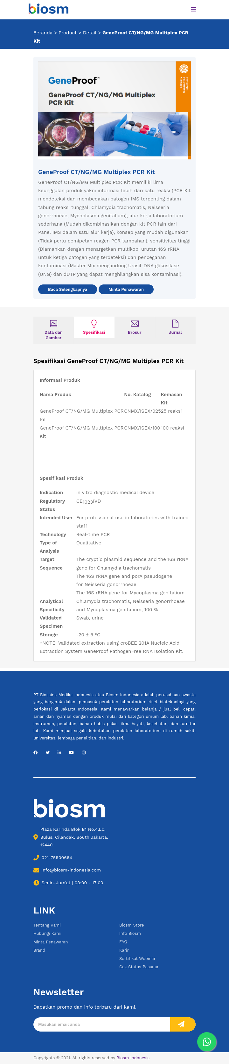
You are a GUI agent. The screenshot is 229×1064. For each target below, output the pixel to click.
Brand (39, 950)
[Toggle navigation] (194, 9)
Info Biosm (130, 933)
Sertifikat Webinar (137, 958)
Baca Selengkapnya (67, 289)
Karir (124, 950)
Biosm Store (131, 925)
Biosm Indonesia (132, 1057)
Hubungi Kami (47, 933)
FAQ (123, 941)
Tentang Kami (47, 925)
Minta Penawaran (126, 289)
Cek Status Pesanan (139, 966)
